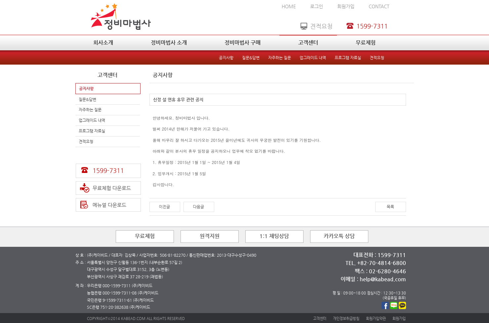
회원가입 (345, 6)
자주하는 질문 (279, 57)
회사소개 (103, 42)
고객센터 (308, 42)
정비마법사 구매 (242, 42)
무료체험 (366, 42)
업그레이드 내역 (313, 57)
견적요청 (377, 57)
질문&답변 (251, 57)
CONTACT (379, 6)
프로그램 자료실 (348, 57)
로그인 (316, 6)
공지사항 (226, 57)
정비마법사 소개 (169, 42)
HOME (289, 6)
